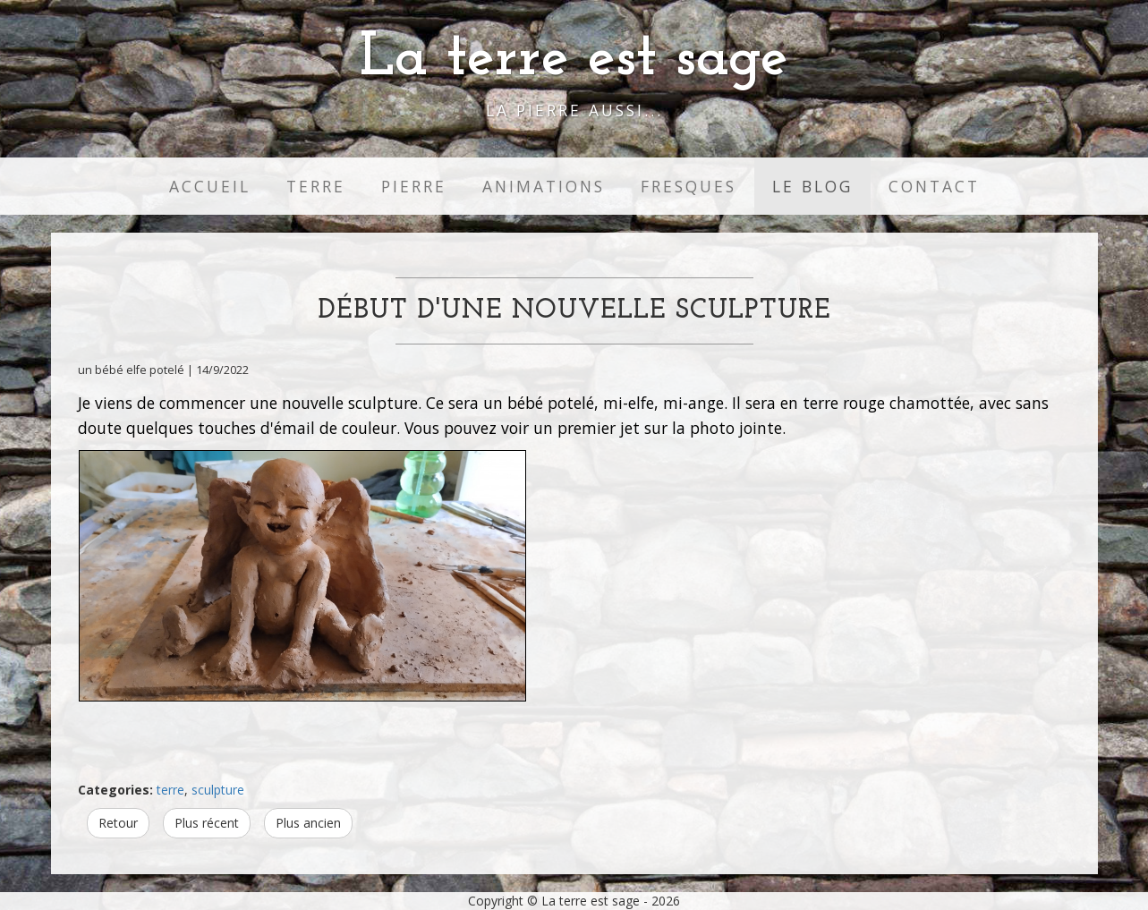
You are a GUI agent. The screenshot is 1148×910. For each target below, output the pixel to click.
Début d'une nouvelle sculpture (574, 311)
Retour (118, 822)
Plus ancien (308, 822)
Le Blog (812, 186)
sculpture (217, 789)
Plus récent (206, 822)
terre (170, 789)
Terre (315, 186)
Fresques (688, 186)
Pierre (413, 186)
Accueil (210, 186)
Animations (543, 186)
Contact (934, 186)
